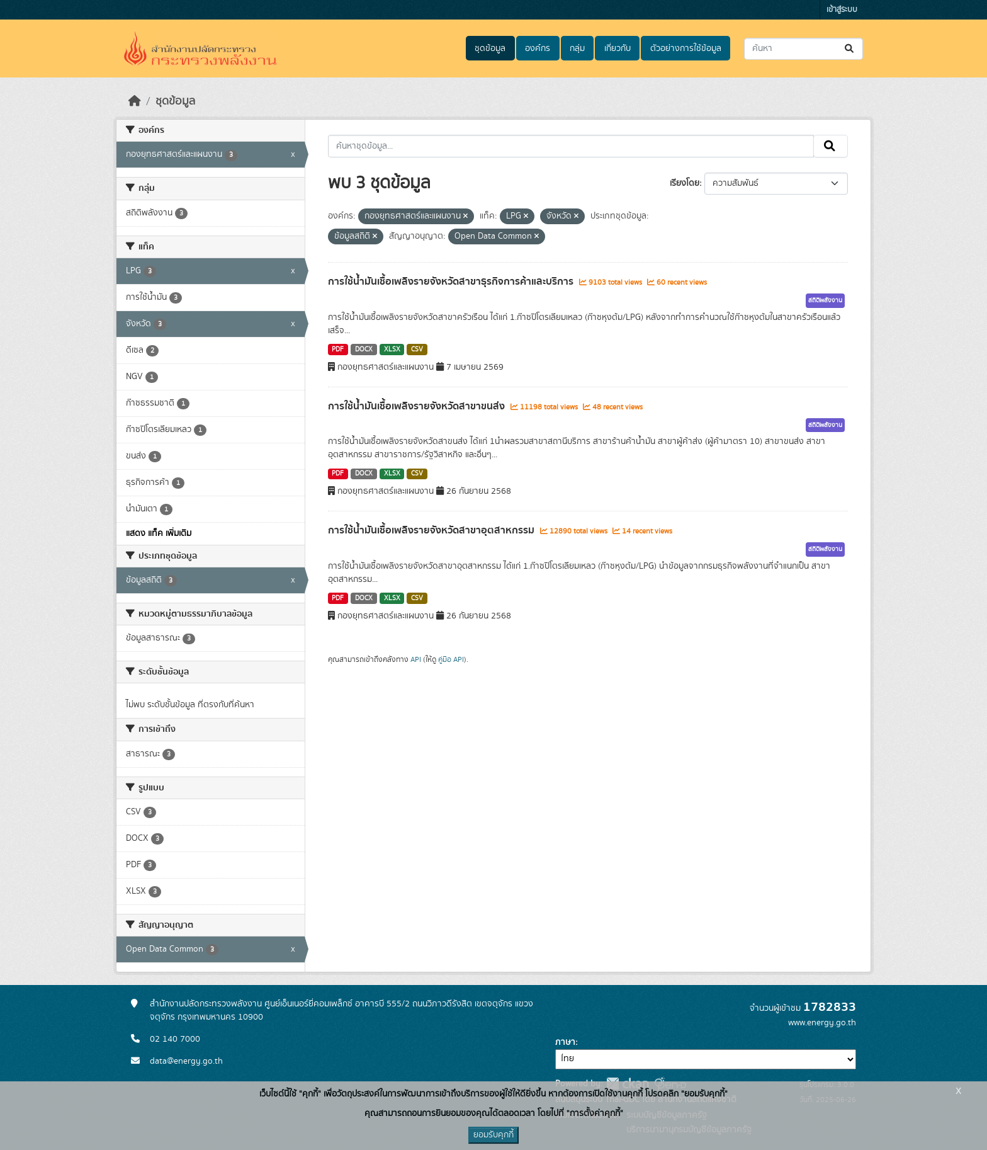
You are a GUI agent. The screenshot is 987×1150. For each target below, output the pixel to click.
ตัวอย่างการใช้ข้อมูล (685, 48)
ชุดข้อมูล (490, 48)
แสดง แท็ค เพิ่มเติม (158, 533)
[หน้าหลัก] (134, 101)
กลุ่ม (577, 48)
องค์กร (537, 48)
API (415, 659)
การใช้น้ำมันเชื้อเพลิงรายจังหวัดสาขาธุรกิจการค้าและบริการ (452, 281)
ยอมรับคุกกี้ (493, 1135)
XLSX (392, 349)
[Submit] (850, 49)
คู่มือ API (451, 659)
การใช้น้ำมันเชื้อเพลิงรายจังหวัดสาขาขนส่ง (417, 406)
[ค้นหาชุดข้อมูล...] (803, 49)
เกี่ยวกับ (617, 48)
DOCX (364, 349)
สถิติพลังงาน (825, 300)
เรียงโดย (684, 183)
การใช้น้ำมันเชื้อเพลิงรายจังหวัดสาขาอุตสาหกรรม (432, 530)
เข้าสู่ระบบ (841, 10)
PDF (338, 349)
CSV (417, 349)
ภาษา (565, 1042)
